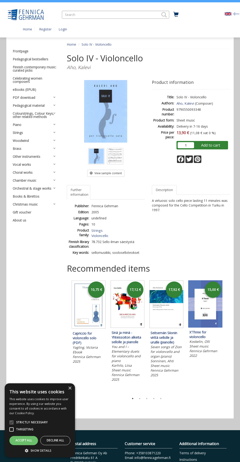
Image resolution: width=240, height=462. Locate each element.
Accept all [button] (23, 440)
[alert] (40, 420)
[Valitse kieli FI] (236, 13)
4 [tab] (153, 398)
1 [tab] (132, 398)
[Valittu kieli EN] (228, 13)
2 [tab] (139, 398)
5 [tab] (160, 398)
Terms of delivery (192, 453)
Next (227, 336)
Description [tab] (164, 190)
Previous (65, 336)
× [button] (69, 388)
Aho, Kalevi (185, 103)
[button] (164, 15)
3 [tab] (146, 398)
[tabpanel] (88, 323)
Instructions (188, 459)
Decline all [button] (55, 440)
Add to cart (210, 145)
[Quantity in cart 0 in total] (176, 14)
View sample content (106, 173)
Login (63, 29)
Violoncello (99, 235)
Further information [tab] (79, 192)
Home (27, 29)
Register (45, 29)
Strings (97, 230)
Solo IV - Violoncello (97, 44)
